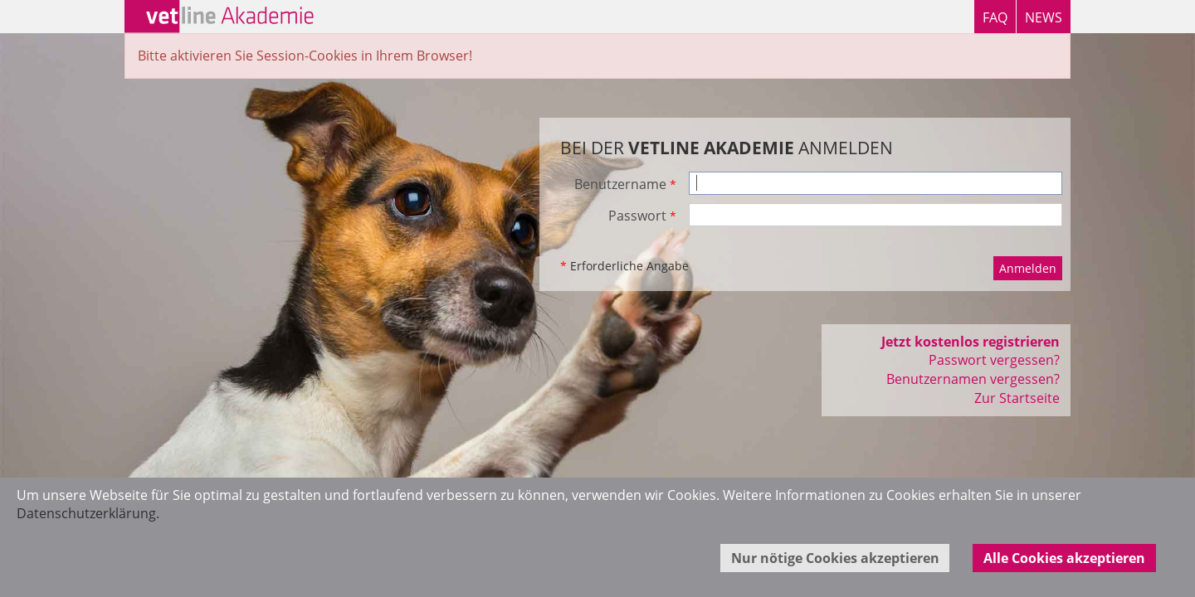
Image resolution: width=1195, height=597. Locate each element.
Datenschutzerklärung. (88, 513)
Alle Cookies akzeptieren (1064, 558)
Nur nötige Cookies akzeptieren (835, 558)
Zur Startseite (1017, 398)
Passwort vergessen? (994, 360)
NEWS (1043, 17)
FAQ (995, 17)
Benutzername (625, 184)
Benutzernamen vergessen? (973, 379)
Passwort (642, 215)
